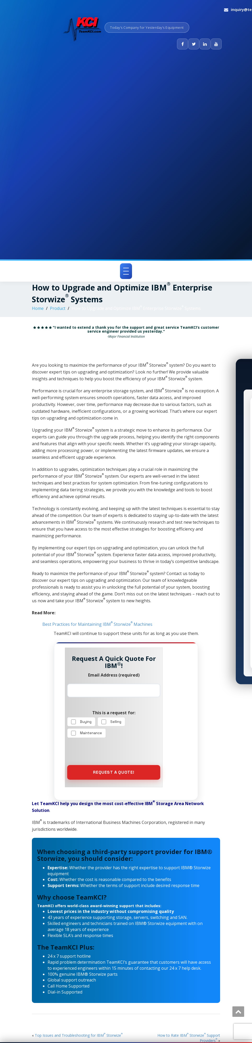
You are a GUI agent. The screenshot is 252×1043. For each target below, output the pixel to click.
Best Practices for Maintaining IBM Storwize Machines (97, 624)
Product (57, 308)
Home (38, 308)
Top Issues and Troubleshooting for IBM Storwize (79, 1035)
